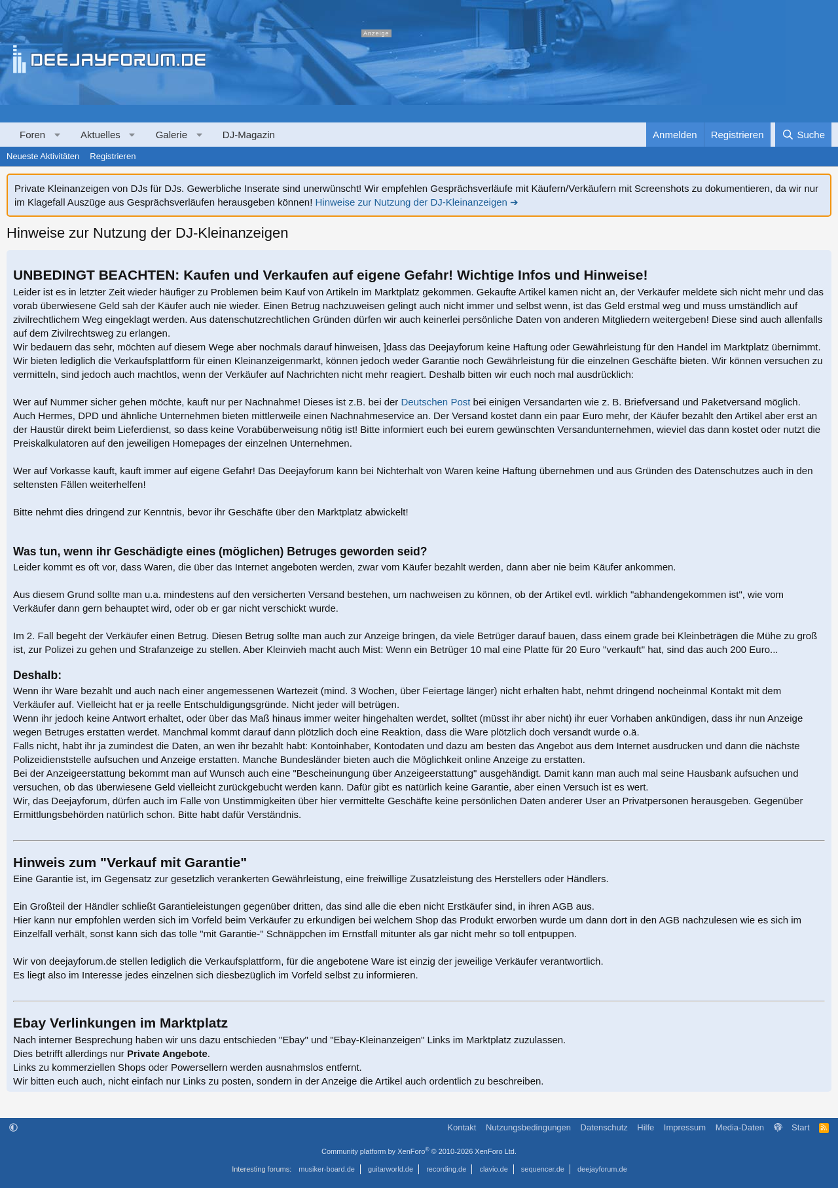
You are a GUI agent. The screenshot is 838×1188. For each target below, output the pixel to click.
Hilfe (645, 1127)
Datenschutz (604, 1127)
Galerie (171, 134)
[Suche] (803, 134)
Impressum (685, 1127)
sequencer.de (542, 1169)
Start (800, 1127)
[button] (57, 134)
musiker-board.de (327, 1169)
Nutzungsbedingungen (528, 1127)
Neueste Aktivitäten (43, 156)
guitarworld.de (390, 1169)
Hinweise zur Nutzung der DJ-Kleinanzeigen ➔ (417, 202)
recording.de (446, 1169)
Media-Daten (740, 1127)
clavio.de (493, 1169)
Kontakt (461, 1127)
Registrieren (113, 156)
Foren (32, 134)
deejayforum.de (602, 1169)
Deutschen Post (436, 401)
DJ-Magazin (249, 134)
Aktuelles (100, 134)
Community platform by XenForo (419, 1151)
